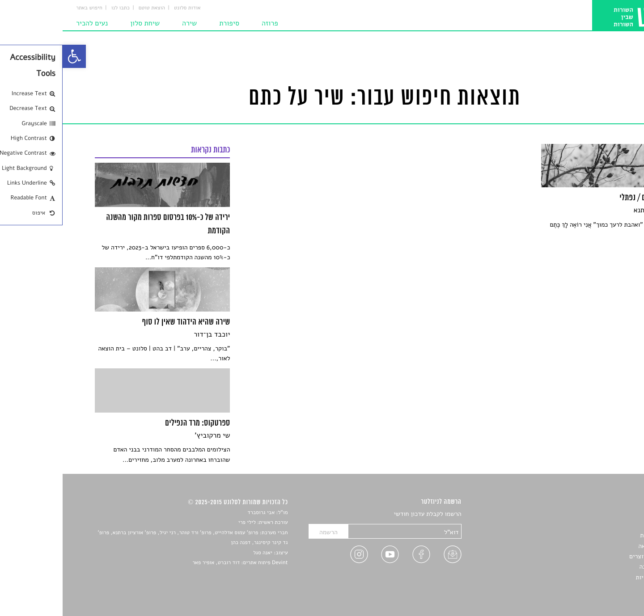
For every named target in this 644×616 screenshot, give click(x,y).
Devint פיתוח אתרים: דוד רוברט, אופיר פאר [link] (177, 562)
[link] (11, 56)
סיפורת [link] (167, 23)
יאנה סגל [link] (200, 553)
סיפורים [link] (602, 514)
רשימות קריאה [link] (594, 546)
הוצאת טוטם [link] (89, 8)
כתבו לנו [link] (58, 8)
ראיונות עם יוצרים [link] (589, 556)
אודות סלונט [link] (124, 8)
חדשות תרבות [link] (594, 535)
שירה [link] (126, 23)
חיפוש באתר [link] (26, 8)
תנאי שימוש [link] (597, 587)
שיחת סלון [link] (82, 23)
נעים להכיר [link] (29, 23)
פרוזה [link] (207, 23)
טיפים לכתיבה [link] (594, 566)
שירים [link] (604, 525)
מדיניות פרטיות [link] (592, 577)
